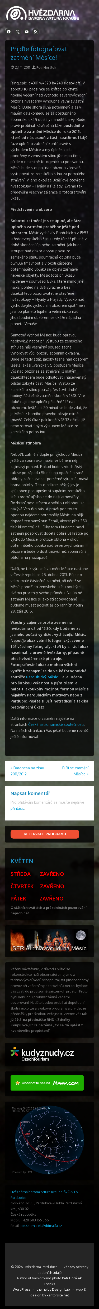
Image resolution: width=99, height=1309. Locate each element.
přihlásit (17, 808)
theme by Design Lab (53, 1289)
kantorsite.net (58, 1295)
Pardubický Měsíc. (42, 677)
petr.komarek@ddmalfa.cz (41, 1226)
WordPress (22, 1289)
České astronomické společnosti (56, 724)
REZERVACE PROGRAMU (45, 834)
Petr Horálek (44, 67)
